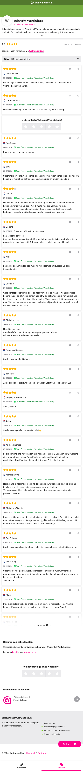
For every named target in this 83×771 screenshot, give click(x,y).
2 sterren (37, 127)
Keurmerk (30, 753)
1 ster (29, 127)
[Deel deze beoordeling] (78, 69)
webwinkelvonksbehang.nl (24, 24)
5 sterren (60, 127)
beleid (15, 652)
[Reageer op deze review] (70, 69)
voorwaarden (30, 652)
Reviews (42, 753)
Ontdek (69, 744)
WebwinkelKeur (36, 51)
